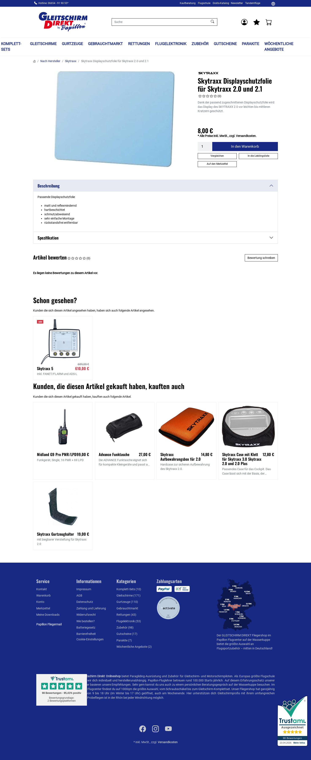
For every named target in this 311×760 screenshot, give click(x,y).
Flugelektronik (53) (128, 621)
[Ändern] (273, 3)
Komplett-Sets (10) (128, 589)
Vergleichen (217, 155)
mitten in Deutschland (257, 648)
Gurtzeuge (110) (127, 601)
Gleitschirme (43, 43)
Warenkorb (43, 595)
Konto (40, 601)
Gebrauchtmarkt (105, 43)
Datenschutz (84, 601)
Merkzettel (43, 608)
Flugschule (204, 3)
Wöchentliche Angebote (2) (134, 646)
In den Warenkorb (245, 146)
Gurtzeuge (72, 43)
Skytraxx (70, 61)
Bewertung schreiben (261, 258)
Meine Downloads (47, 614)
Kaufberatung (188, 3)
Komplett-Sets (11, 46)
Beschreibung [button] (48, 186)
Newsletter (237, 3)
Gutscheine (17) (126, 634)
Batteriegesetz (85, 627)
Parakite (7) (124, 640)
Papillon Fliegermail (49, 624)
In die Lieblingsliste (258, 155)
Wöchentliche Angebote (278, 46)
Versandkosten (168, 742)
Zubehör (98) (125, 627)
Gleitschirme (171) (128, 595)
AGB (79, 595)
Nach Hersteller (50, 61)
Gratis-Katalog (221, 3)
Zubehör (200, 43)
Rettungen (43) (126, 614)
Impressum (83, 589)
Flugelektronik (170, 43)
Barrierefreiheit (86, 634)
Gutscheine (225, 43)
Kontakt (41, 589)
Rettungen (139, 43)
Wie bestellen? (85, 621)
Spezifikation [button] (48, 238)
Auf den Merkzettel (217, 163)
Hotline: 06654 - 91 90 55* (53, 3)
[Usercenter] (244, 22)
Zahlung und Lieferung (91, 608)
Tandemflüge (252, 3)
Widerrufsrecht (86, 614)
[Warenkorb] (269, 22)
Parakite (250, 43)
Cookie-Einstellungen (90, 639)
